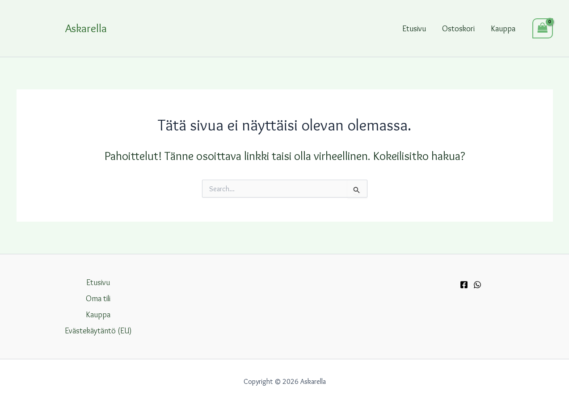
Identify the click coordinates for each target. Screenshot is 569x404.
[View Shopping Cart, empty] (542, 28)
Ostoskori (458, 29)
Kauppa (503, 29)
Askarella (86, 28)
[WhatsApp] (477, 285)
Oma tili (98, 298)
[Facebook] (464, 285)
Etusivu (414, 29)
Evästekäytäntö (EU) (98, 331)
